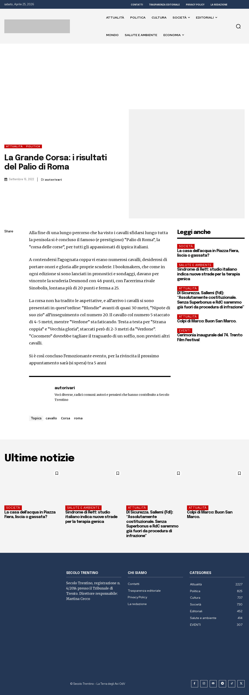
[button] (238, 26)
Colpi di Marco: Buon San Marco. (206, 321)
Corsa (65, 418)
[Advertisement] (124, 76)
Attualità (14, 146)
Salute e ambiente (195, 265)
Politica (33, 146)
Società (186, 246)
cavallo (51, 418)
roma (78, 418)
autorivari (53, 180)
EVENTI (184, 330)
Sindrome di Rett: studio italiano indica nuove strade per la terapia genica (208, 274)
